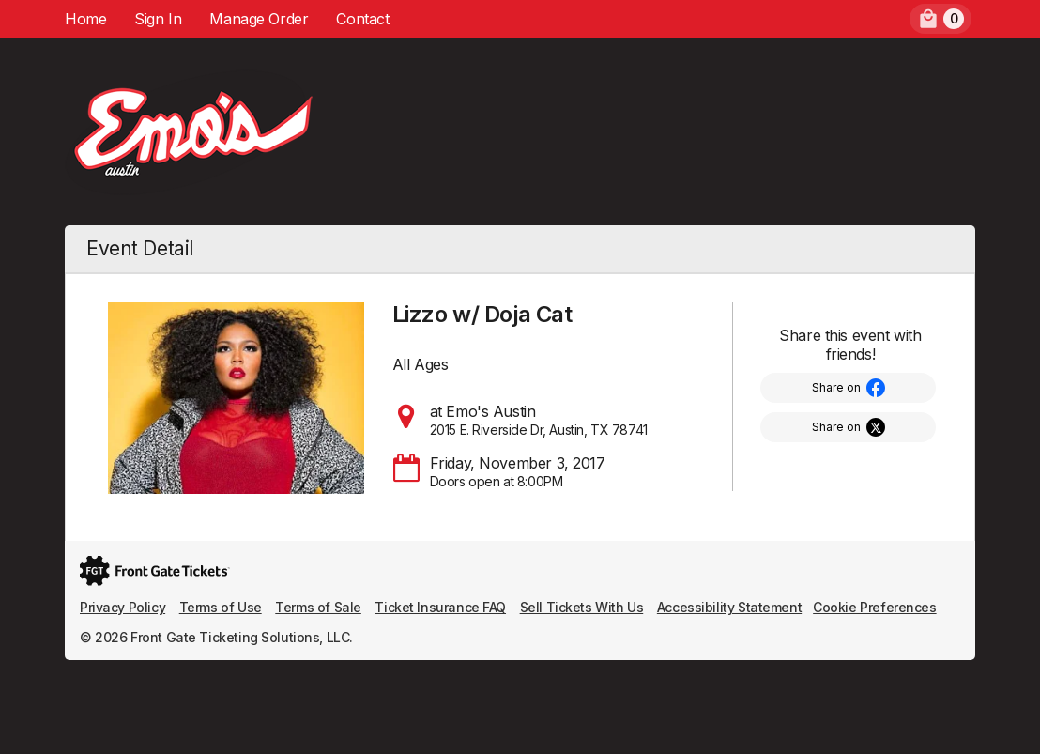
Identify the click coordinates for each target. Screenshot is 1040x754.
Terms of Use (220, 607)
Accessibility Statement (729, 607)
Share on (836, 387)
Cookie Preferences (874, 607)
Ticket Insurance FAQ (440, 607)
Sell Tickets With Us (582, 607)
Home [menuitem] (85, 18)
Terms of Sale (318, 607)
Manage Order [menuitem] (258, 18)
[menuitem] (940, 19)
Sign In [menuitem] (157, 18)
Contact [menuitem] (362, 18)
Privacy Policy (122, 607)
